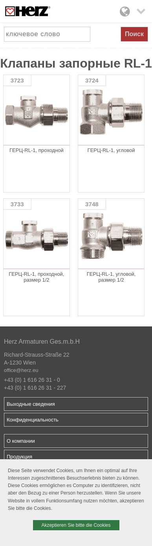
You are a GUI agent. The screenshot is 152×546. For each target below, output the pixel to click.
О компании (21, 441)
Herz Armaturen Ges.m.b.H (42, 341)
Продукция (19, 457)
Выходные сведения (31, 404)
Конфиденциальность (33, 420)
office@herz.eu (21, 370)
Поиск (134, 34)
